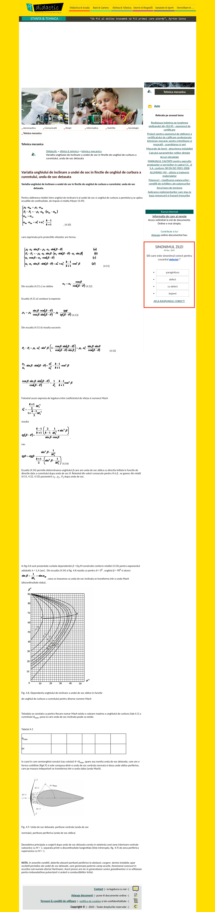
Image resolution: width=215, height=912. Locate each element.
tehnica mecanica (91, 151)
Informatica (92, 127)
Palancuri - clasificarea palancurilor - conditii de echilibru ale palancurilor (169, 181)
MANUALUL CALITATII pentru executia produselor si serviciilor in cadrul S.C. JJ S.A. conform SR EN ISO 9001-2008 (169, 164)
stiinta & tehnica (69, 151)
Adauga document (82, 895)
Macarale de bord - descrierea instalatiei (169, 148)
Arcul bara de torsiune (169, 188)
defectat (173, 259)
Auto (157, 106)
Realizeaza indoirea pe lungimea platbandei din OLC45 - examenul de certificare (169, 126)
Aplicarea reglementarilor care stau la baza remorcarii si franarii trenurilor (169, 193)
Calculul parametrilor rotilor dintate (169, 153)
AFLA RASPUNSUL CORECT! (169, 301)
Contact (98, 889)
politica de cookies (90, 901)
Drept (68, 127)
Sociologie (133, 127)
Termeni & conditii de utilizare (58, 901)
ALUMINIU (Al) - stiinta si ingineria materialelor (169, 174)
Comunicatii (51, 127)
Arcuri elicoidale (169, 157)
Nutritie (111, 127)
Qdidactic (51, 151)
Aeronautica (29, 127)
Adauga (155, 235)
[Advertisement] (107, 48)
